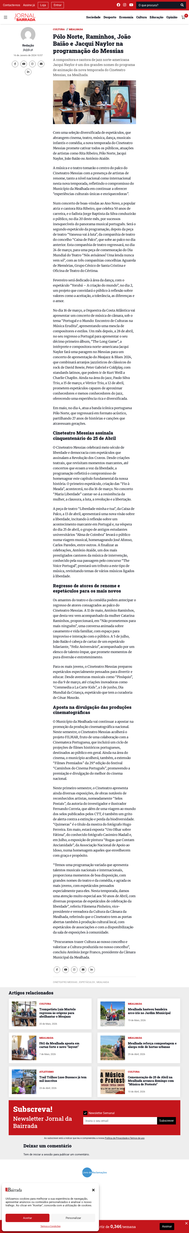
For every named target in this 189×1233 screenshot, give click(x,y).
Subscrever (166, 1120)
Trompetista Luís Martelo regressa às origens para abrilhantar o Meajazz (57, 1012)
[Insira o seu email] (120, 1120)
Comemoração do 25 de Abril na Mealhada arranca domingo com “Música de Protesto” (151, 1080)
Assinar (167, 1226)
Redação (28, 45)
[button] (93, 1190)
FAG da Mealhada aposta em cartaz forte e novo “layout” (59, 1045)
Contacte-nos (11, 5)
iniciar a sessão (43, 1154)
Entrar (57, 5)
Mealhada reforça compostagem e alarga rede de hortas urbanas (152, 1045)
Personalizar (73, 1218)
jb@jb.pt (28, 49)
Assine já (29, 5)
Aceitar (27, 1218)
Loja (43, 5)
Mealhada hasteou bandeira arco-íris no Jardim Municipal (149, 1011)
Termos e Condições (50, 1226)
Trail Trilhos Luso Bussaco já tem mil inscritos (63, 1079)
